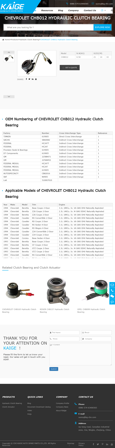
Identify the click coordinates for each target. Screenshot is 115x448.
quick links (35, 397)
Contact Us (90, 10)
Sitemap (70, 443)
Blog (60, 10)
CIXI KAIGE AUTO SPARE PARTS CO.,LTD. (30, 443)
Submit (54, 369)
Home (7, 40)
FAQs (29, 414)
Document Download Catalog (39, 407)
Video (29, 410)
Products (31, 10)
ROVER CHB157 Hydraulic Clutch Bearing (54, 310)
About (61, 411)
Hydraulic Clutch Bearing (29, 40)
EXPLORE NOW (102, 27)
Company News (62, 407)
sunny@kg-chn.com (102, 3)
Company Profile (62, 403)
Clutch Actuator (8, 407)
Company (73, 10)
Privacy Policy (82, 444)
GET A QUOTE (70, 68)
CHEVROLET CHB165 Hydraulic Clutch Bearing (19, 310)
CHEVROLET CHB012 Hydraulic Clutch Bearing (58, 40)
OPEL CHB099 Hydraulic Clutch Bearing (91, 310)
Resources (47, 10)
